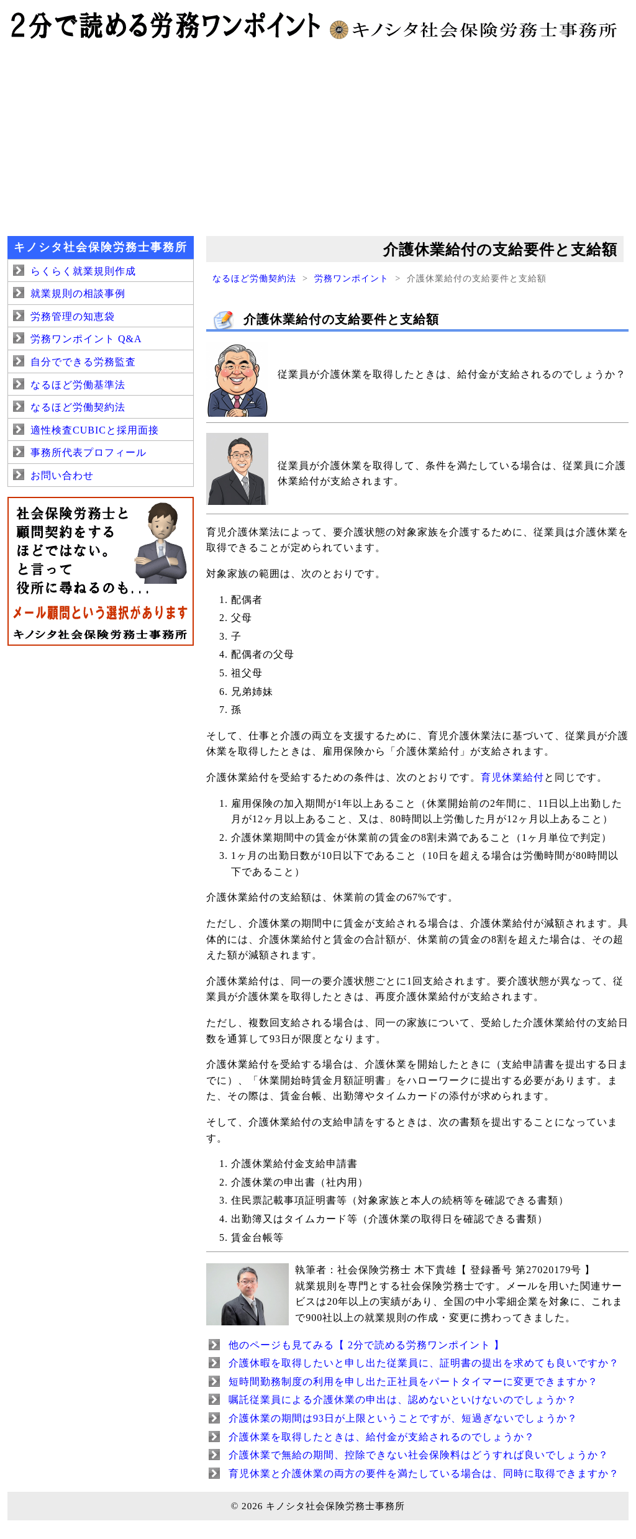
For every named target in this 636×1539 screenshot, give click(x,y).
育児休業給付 (512, 777)
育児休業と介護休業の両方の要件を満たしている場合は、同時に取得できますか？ (424, 1473)
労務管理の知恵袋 (72, 316)
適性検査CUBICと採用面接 (94, 430)
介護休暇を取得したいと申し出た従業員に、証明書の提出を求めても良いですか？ (424, 1363)
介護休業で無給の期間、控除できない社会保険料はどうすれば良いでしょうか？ (419, 1455)
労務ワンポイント (351, 278)
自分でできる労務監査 (83, 361)
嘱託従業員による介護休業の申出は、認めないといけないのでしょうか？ (403, 1399)
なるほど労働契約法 (254, 278)
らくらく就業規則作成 (83, 271)
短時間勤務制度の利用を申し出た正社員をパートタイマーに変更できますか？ (413, 1381)
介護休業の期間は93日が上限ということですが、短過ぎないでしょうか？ (403, 1418)
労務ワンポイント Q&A (86, 339)
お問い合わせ (62, 475)
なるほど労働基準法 (77, 384)
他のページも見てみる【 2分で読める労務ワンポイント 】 (366, 1345)
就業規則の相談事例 (77, 293)
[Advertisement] (318, 137)
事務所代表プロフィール (88, 452)
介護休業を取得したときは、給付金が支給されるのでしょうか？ (382, 1437)
